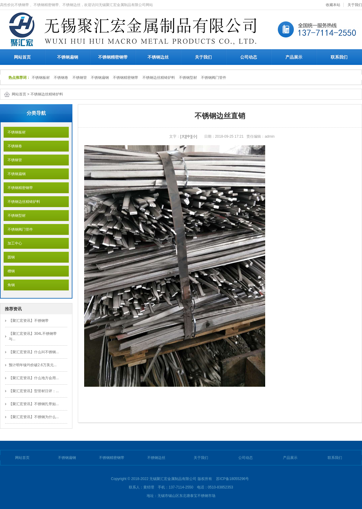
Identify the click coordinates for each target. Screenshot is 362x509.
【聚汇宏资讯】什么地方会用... (34, 378)
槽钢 (9, 271)
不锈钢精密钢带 (113, 57)
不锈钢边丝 (158, 57)
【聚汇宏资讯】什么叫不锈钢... (34, 352)
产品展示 (293, 57)
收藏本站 (333, 5)
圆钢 (9, 257)
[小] (194, 136)
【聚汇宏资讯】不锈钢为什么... (34, 417)
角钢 (9, 285)
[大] (183, 136)
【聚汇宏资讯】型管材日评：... (34, 391)
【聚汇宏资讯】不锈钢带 (29, 321)
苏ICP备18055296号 (232, 479)
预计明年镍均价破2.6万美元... (33, 365)
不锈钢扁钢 (67, 57)
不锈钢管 (79, 77)
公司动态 (248, 57)
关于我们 (355, 5)
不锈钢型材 (188, 77)
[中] (189, 136)
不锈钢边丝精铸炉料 (158, 77)
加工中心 (13, 243)
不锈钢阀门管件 (213, 77)
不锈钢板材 (41, 77)
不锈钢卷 (61, 77)
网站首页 (22, 57)
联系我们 (339, 57)
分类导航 (36, 113)
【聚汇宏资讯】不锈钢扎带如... (34, 404)
